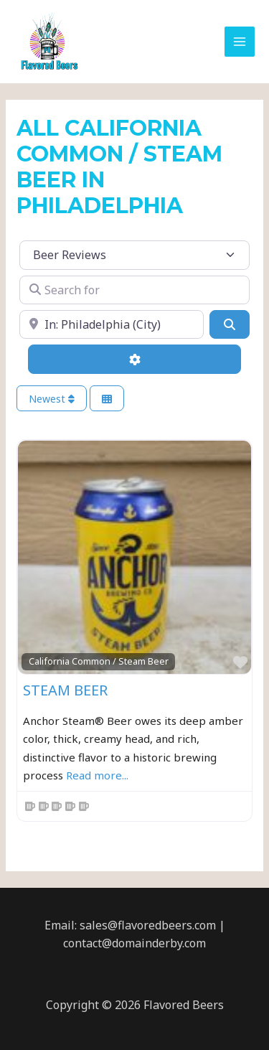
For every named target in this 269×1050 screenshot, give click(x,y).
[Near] (111, 324)
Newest (52, 399)
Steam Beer (65, 690)
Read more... (97, 775)
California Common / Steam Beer (99, 661)
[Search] (229, 324)
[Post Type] (134, 254)
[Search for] (134, 290)
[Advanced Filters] (134, 358)
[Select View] (107, 398)
